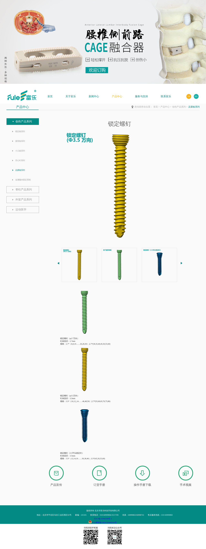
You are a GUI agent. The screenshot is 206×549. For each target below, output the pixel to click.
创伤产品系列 (23, 121)
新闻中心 (94, 96)
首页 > (156, 107)
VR (188, 96)
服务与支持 (141, 96)
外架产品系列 (23, 199)
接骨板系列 (20, 141)
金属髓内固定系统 (23, 180)
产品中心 (117, 96)
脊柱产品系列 (23, 189)
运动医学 (20, 209)
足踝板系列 (194, 107)
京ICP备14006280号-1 (103, 519)
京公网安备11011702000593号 (104, 522)
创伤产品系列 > (179, 107)
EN (196, 96)
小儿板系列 (20, 151)
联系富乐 (166, 96)
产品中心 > (165, 107)
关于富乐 (71, 96)
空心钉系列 (20, 160)
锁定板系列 (20, 131)
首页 (50, 96)
